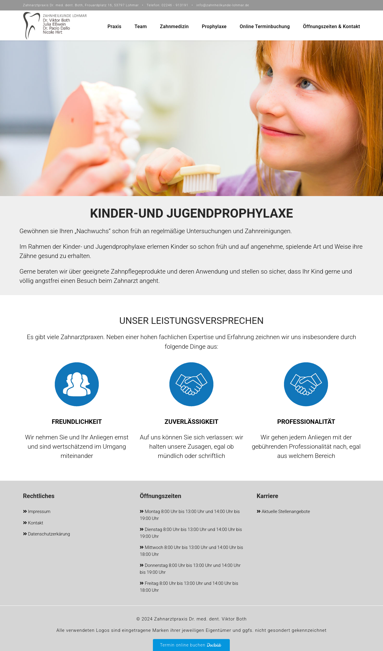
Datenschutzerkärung (46, 534)
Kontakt (33, 523)
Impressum (37, 512)
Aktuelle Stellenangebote (283, 512)
